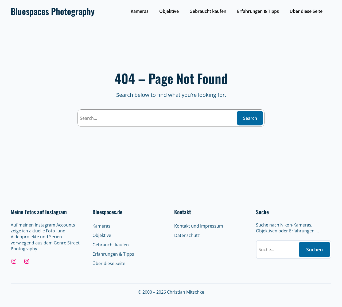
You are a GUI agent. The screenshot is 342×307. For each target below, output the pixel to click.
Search (250, 118)
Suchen (314, 249)
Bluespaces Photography (53, 11)
